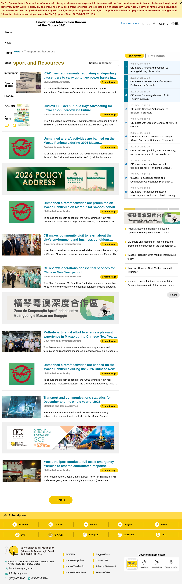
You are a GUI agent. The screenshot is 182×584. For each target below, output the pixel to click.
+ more (173, 285)
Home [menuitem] (8, 32)
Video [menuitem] (49, 32)
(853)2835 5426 (39, 568)
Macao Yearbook (75, 556)
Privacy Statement (106, 556)
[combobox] (103, 53)
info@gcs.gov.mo (18, 563)
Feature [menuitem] (108, 32)
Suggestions (103, 544)
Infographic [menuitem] (66, 32)
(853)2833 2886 (17, 568)
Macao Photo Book (76, 562)
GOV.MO (70, 544)
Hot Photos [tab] (156, 46)
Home (5, 41)
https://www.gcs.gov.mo (21, 559)
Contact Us (102, 550)
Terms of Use (103, 562)
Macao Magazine (75, 550)
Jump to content (130, 23)
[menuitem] (22, 32)
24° (165, 23)
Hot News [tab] (134, 46)
